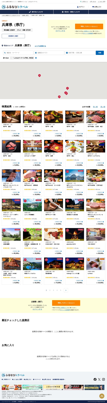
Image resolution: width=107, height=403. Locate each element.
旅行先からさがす (37, 12)
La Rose (90, 273)
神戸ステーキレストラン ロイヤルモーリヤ (10, 186)
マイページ (37, 379)
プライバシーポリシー (29, 401)
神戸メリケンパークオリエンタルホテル (75, 186)
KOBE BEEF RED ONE (52, 244)
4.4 (34, 160)
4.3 (97, 160)
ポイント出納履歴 (88, 33)
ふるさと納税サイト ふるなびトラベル (11, 15)
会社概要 (14, 401)
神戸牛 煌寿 (28, 126)
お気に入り (97, 7)
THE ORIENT (91, 244)
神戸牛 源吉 (7, 126)
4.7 (55, 189)
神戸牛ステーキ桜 (50, 214)
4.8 (55, 130)
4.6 (97, 218)
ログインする (60, 31)
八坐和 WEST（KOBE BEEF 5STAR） (9, 274)
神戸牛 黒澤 (49, 156)
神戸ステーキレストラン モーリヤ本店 (95, 215)
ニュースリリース (6, 401)
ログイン (82, 7)
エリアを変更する (40, 46)
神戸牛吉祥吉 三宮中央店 (95, 185)
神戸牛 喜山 (70, 156)
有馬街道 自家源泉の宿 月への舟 (32, 245)
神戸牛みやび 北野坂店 (31, 185)
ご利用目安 (15, 133)
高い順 (103, 107)
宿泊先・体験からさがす (72, 12)
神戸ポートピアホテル (94, 156)
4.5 (13, 218)
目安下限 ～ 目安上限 (75, 52)
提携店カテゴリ (42, 52)
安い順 (95, 107)
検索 (99, 52)
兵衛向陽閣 (6, 244)
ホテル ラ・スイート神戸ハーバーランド (10, 215)
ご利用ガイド (85, 1)
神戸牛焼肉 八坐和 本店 (95, 126)
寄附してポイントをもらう (89, 26)
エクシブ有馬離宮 (29, 214)
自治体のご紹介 (13, 36)
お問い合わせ (93, 1)
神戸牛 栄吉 (7, 156)
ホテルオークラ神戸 (29, 156)
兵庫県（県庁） (25, 15)
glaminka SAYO (71, 244)
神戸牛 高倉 (70, 126)
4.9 (13, 130)
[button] (66, 93)
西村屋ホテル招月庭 (72, 214)
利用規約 (20, 401)
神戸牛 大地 (49, 126)
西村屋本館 (49, 273)
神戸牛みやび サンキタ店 (53, 185)
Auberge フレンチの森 (73, 273)
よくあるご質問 (101, 1)
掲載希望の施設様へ (59, 379)
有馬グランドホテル (29, 273)
